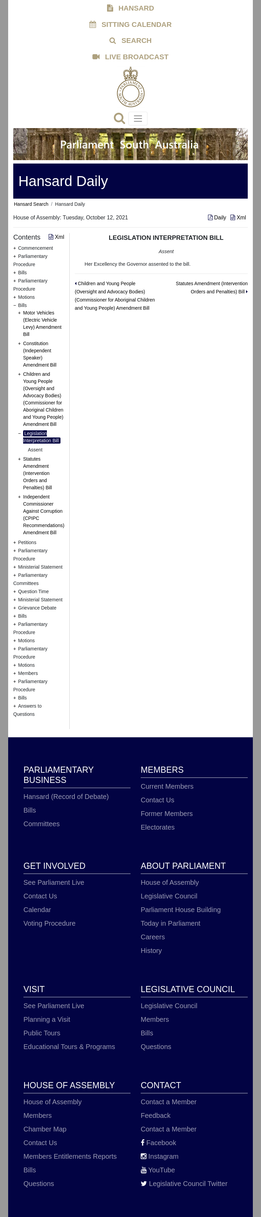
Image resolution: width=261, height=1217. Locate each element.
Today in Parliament (171, 923)
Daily (218, 217)
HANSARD (130, 8)
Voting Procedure (49, 923)
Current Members (167, 786)
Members (155, 1019)
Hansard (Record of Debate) (66, 796)
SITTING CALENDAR (130, 24)
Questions (156, 1046)
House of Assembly (170, 882)
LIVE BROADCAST (130, 57)
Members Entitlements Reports (70, 1156)
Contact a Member (169, 1102)
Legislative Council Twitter (184, 1183)
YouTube (158, 1170)
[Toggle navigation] (137, 118)
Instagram (159, 1156)
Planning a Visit (46, 1019)
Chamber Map (45, 1129)
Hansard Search (31, 204)
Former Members (167, 813)
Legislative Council (169, 896)
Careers (153, 937)
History (151, 950)
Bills (29, 810)
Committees (41, 824)
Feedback (156, 1115)
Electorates (158, 827)
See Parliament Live (53, 882)
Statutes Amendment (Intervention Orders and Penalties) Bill (37, 473)
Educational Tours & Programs (69, 1046)
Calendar (37, 909)
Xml (238, 217)
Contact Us (157, 800)
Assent (35, 449)
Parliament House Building (181, 909)
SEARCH (130, 40)
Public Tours (41, 1033)
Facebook (158, 1142)
